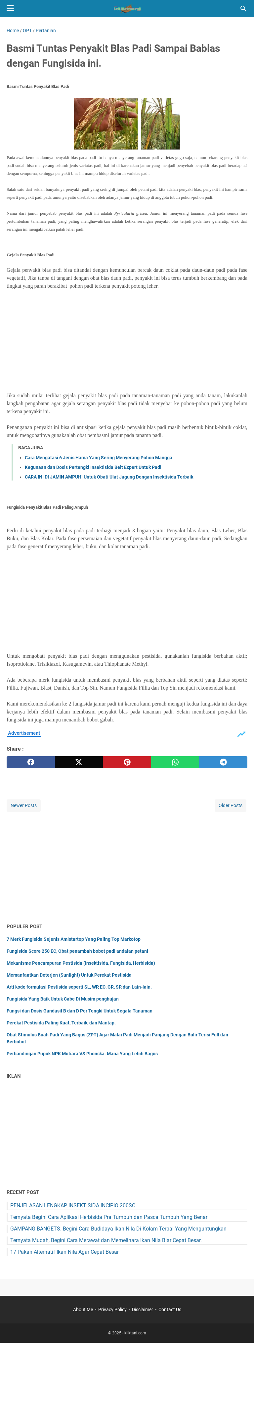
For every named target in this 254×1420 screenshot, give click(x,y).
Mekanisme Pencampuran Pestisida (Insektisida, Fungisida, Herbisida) (81, 963)
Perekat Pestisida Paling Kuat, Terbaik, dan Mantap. (61, 1022)
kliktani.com (135, 1333)
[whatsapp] (175, 762)
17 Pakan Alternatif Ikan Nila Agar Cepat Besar (64, 1252)
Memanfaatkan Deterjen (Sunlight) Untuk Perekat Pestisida (69, 975)
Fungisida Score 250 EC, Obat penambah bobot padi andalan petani (77, 951)
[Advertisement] (127, 340)
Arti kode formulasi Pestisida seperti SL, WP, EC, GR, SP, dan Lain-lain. (79, 987)
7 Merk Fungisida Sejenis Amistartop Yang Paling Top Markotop (74, 939)
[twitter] (79, 762)
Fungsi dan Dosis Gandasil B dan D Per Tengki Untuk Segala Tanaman (79, 1010)
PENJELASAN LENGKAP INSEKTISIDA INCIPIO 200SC (72, 1205)
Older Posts (230, 805)
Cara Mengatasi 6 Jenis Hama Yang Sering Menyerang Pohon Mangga (98, 457)
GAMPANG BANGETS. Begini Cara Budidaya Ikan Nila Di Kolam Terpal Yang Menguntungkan (118, 1229)
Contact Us (169, 1309)
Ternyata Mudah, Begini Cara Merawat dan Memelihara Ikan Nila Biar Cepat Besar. (106, 1240)
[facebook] (31, 762)
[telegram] (223, 762)
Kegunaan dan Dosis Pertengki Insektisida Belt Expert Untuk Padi (93, 467)
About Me (83, 1309)
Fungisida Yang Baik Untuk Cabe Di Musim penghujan (63, 999)
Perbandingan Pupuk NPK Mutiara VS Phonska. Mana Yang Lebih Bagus (82, 1053)
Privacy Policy (112, 1309)
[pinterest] (127, 762)
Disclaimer (142, 1309)
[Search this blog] (243, 9)
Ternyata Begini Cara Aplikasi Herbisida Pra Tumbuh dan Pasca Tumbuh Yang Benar (108, 1217)
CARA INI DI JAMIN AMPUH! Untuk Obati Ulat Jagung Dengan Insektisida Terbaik (109, 477)
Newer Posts (24, 805)
